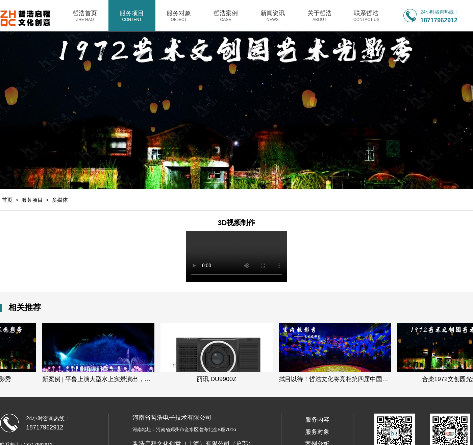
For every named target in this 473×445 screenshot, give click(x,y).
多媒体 (60, 200)
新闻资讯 (272, 16)
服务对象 (178, 16)
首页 (7, 200)
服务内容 (317, 419)
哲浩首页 (84, 16)
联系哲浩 (366, 16)
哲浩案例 (225, 16)
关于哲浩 (319, 16)
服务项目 (131, 16)
